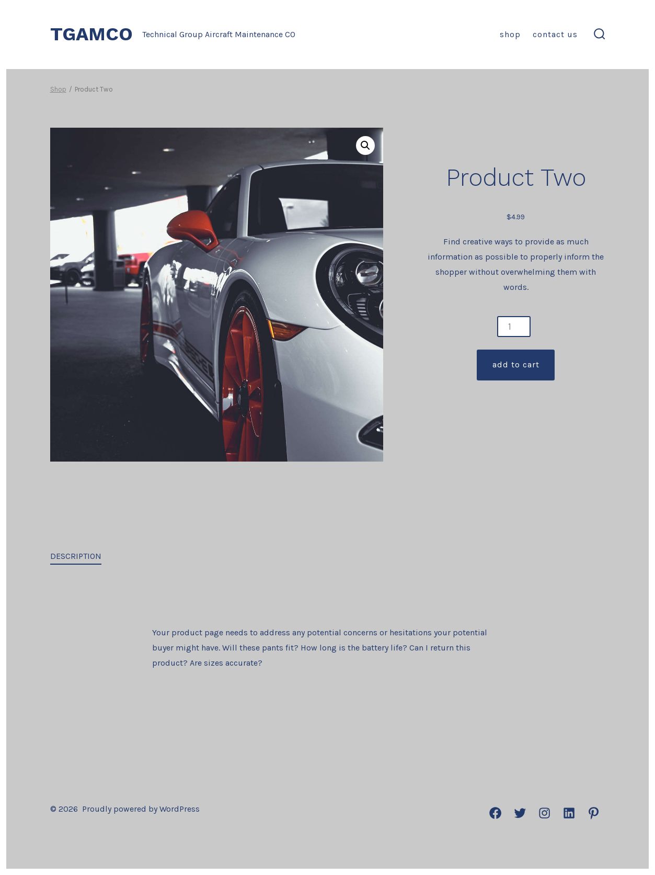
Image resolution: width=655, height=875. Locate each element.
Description (75, 556)
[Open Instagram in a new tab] (544, 813)
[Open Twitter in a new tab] (520, 813)
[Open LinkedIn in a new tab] (569, 813)
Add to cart (515, 364)
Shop (510, 34)
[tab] (75, 557)
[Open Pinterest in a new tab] (593, 813)
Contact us (555, 34)
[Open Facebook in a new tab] (495, 813)
